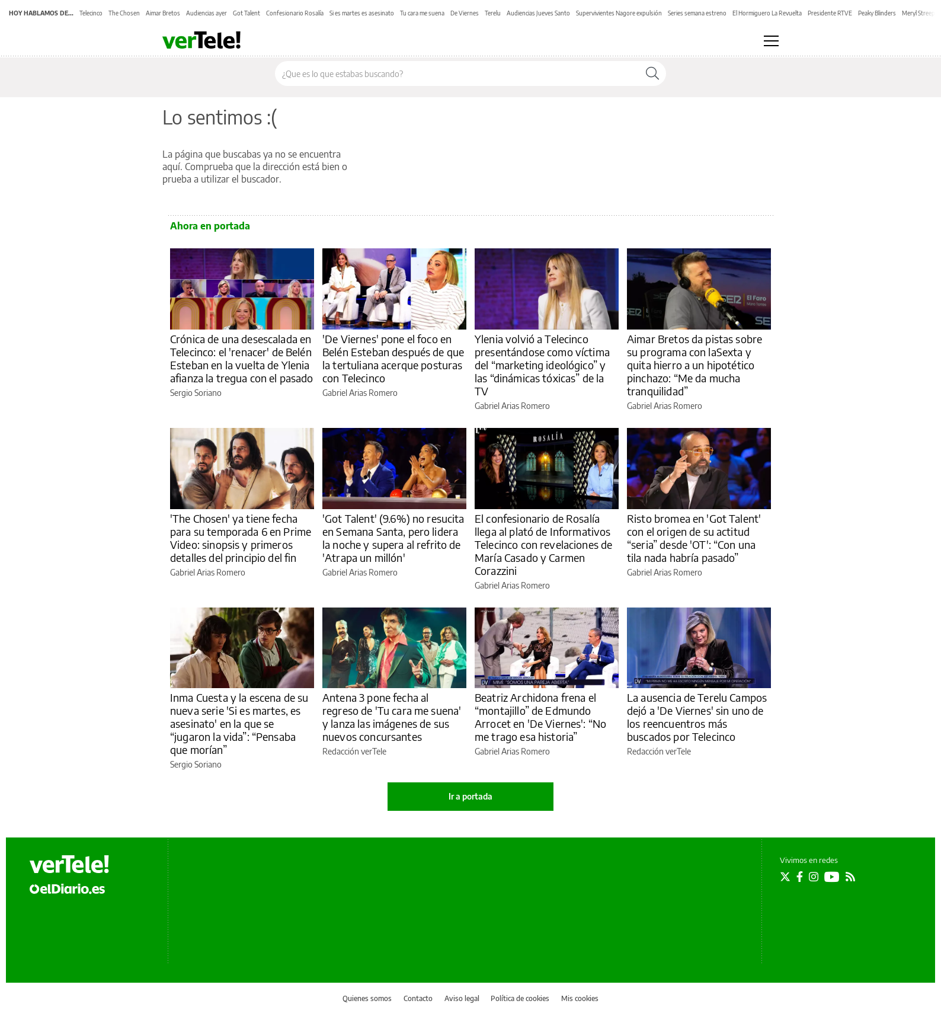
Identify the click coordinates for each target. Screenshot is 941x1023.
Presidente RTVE (830, 13)
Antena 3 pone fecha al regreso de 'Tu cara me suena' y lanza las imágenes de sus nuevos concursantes (391, 716)
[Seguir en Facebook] (799, 876)
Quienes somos (367, 998)
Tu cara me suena (422, 13)
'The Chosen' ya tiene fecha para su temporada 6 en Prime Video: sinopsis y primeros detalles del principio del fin (240, 538)
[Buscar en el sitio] (457, 73)
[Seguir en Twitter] (785, 876)
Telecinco (91, 13)
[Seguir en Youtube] (832, 876)
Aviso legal (461, 998)
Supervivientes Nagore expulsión (619, 13)
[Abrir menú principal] (771, 41)
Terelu (493, 13)
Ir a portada (470, 796)
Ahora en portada (210, 226)
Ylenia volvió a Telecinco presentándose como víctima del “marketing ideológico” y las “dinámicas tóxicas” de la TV (542, 365)
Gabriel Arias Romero (360, 393)
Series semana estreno (697, 13)
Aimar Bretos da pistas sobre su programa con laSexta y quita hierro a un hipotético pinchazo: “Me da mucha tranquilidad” (694, 365)
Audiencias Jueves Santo (538, 13)
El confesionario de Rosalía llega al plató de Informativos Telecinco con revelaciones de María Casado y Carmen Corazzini (543, 544)
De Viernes (464, 13)
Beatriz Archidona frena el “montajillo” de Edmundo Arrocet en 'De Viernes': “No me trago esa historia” (540, 716)
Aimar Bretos (163, 13)
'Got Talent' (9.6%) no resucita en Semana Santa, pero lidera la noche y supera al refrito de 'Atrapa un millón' (393, 538)
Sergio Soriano (196, 393)
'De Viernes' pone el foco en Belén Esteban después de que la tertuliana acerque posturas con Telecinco (393, 358)
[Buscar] (652, 73)
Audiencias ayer (206, 13)
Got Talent (246, 13)
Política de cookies (520, 998)
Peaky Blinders (877, 13)
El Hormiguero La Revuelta (767, 13)
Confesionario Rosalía (295, 13)
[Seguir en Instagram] (813, 876)
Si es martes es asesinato (361, 13)
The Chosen (124, 13)
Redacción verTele (354, 751)
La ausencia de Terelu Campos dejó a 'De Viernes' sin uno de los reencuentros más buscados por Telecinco (697, 716)
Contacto (418, 998)
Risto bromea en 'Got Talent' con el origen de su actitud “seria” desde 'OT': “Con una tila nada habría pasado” (694, 538)
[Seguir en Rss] (850, 876)
